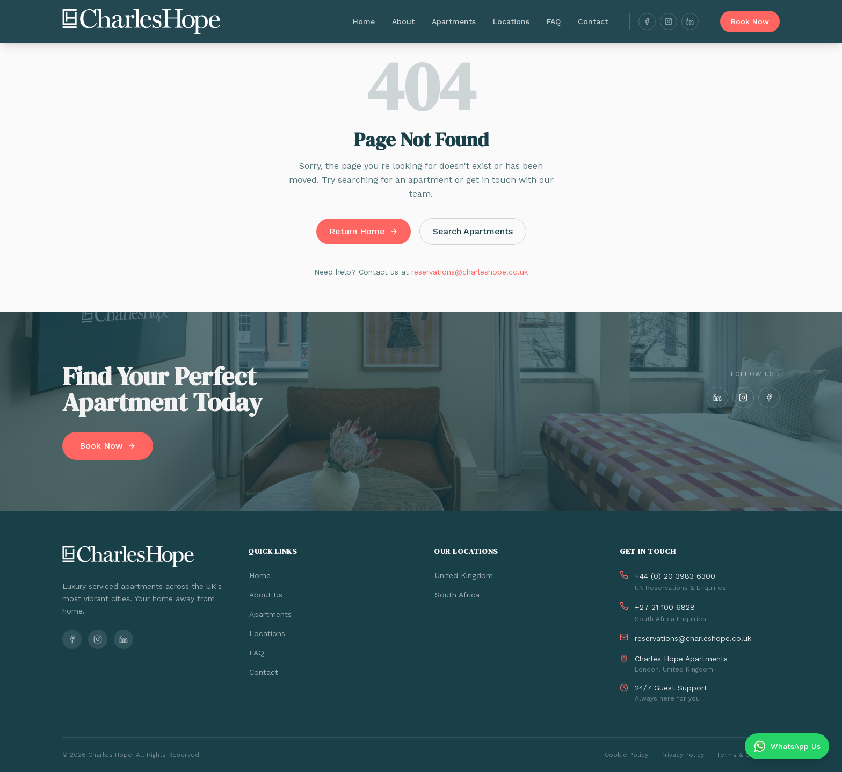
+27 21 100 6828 (665, 607)
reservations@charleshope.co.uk (469, 272)
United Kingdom (463, 575)
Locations (511, 21)
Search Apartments (473, 231)
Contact (593, 21)
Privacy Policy (682, 755)
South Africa (457, 594)
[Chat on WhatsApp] (787, 746)
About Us (265, 594)
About (403, 21)
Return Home (363, 231)
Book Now (750, 21)
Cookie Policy (626, 755)
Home (364, 21)
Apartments (454, 21)
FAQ (554, 21)
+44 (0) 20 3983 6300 (675, 576)
